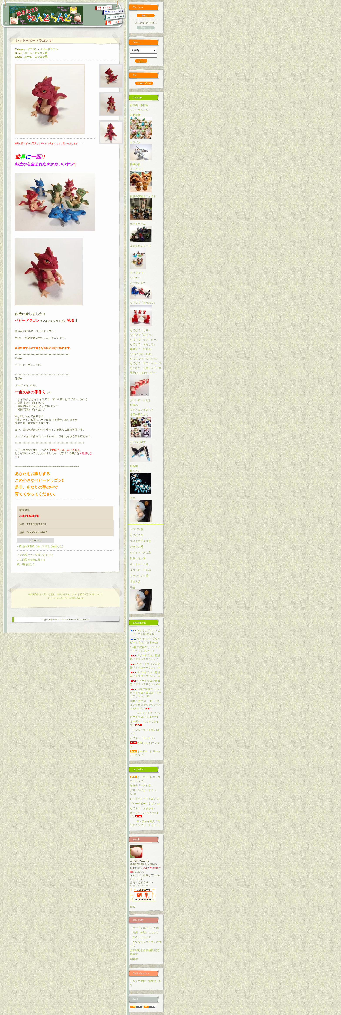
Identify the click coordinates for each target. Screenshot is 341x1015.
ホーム (28, 52)
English (134, 958)
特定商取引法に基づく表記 (41, 594)
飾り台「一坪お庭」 (142, 349)
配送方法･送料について (91, 594)
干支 (132, 498)
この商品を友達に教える (31, 559)
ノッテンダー (138, 282)
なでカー (135, 277)
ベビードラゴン (49, 49)
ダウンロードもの (140, 570)
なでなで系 (40, 56)
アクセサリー (138, 273)
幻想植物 (135, 114)
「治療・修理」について (144, 932)
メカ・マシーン (139, 110)
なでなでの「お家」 (142, 353)
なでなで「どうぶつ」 (143, 302)
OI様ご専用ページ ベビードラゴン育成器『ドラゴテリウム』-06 (145, 693)
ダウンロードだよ (140, 400)
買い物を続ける (26, 564)
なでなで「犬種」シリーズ (145, 368)
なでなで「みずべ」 (142, 334)
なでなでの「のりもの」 (144, 358)
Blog (132, 906)
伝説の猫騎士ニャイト (143, 196)
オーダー (135, 169)
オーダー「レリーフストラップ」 (145, 753)
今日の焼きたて (139, 414)
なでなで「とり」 (140, 330)
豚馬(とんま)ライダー (142, 372)
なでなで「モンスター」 (144, 339)
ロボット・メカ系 (140, 552)
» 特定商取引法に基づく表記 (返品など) (40, 546)
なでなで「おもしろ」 (143, 344)
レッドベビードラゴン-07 (145, 798)
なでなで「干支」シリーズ (145, 363)
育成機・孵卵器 (139, 105)
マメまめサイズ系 (140, 541)
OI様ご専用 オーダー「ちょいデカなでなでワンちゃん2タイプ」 (145, 705)
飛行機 (134, 466)
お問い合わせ (76, 598)
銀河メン (135, 470)
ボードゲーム (138, 223)
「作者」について (140, 937)
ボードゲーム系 (139, 564)
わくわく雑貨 (138, 442)
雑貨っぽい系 (138, 558)
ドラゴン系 (40, 52)
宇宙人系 (135, 581)
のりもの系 (136, 546)
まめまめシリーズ (140, 245)
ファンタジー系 (139, 575)
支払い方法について (67, 594)
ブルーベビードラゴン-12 (145, 803)
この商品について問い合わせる (35, 554)
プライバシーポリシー (58, 598)
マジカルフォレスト (142, 409)
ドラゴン (32, 49)
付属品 (134, 404)
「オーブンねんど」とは (144, 927)
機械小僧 (135, 164)
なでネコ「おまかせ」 (143, 738)
